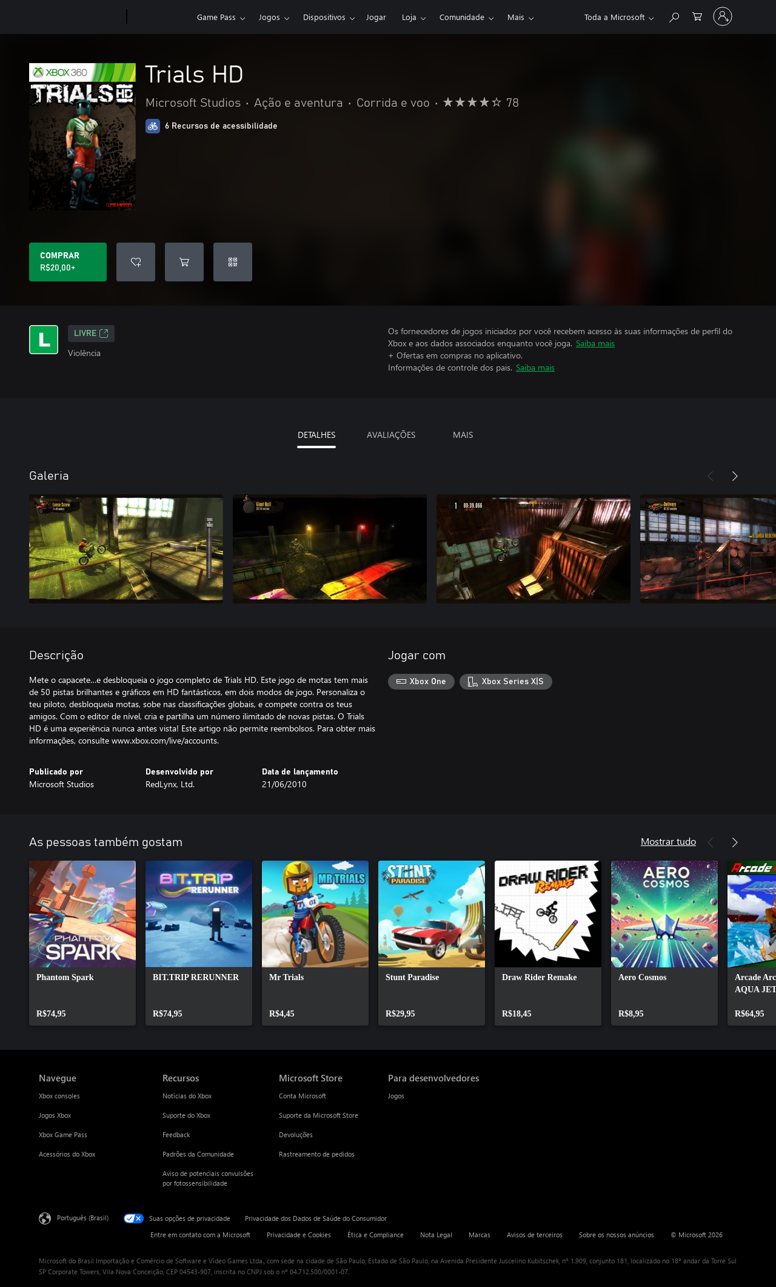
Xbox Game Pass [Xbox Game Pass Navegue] (63, 1134)
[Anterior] (710, 476)
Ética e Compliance (375, 1234)
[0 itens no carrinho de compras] (697, 15)
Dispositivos (324, 17)
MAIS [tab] (463, 434)
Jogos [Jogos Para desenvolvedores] (396, 1096)
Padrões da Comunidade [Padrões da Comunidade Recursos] (198, 1154)
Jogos (269, 17)
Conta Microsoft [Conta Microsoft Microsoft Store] (302, 1096)
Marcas (479, 1234)
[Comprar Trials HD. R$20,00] (68, 262)
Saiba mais (595, 343)
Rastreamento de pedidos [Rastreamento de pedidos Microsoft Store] (317, 1154)
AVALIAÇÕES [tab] (391, 434)
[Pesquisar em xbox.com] (673, 15)
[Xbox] (160, 17)
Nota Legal (436, 1234)
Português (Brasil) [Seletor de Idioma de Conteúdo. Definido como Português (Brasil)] (83, 1217)
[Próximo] (735, 476)
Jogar (376, 17)
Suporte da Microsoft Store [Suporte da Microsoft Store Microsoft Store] (318, 1115)
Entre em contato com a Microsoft (200, 1234)
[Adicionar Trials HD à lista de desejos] (135, 262)
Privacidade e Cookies (299, 1234)
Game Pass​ (216, 17)
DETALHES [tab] (316, 434)
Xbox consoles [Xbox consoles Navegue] (59, 1096)
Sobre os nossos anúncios (616, 1234)
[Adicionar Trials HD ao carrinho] (184, 262)
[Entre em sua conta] (722, 16)
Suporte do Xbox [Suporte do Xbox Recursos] (186, 1115)
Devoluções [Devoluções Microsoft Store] (296, 1134)
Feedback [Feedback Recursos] (176, 1134)
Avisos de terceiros (535, 1234)
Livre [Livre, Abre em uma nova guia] (91, 333)
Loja (409, 17)
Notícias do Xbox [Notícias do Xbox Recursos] (187, 1096)
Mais (515, 17)
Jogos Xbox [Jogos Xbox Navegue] (55, 1115)
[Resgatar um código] (232, 262)
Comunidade (462, 17)
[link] (82, 943)
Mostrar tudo (668, 841)
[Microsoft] (80, 17)
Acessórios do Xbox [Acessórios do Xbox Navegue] (67, 1154)
